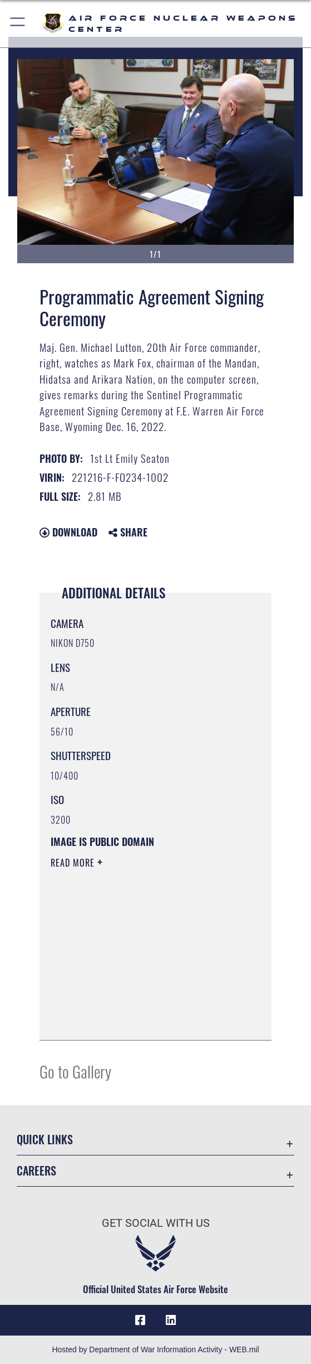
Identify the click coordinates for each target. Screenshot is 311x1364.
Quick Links (45, 1139)
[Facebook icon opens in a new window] (140, 1320)
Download (68, 532)
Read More (74, 862)
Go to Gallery (75, 1071)
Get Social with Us (156, 1223)
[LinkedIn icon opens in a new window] (170, 1320)
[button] (18, 23)
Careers (36, 1170)
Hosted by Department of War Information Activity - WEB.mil (155, 1349)
